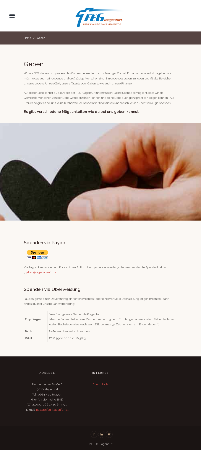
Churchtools (100, 384)
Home (27, 38)
